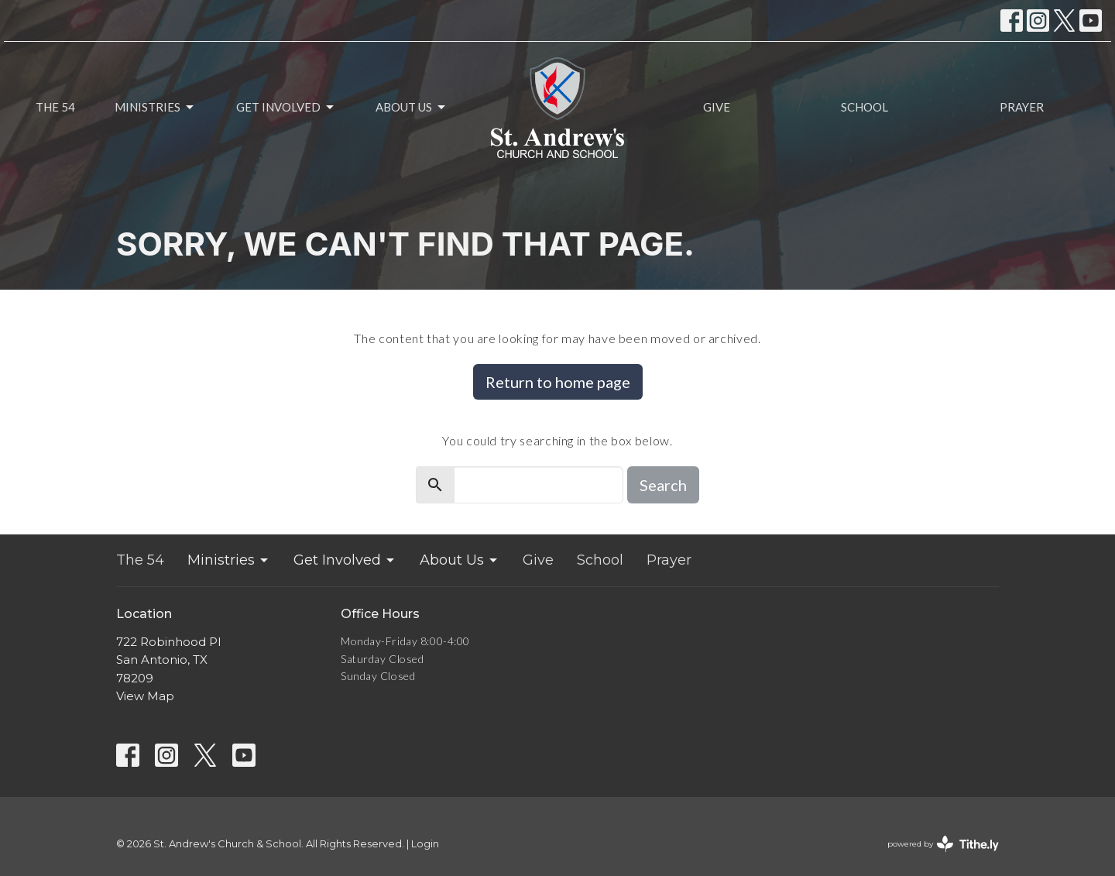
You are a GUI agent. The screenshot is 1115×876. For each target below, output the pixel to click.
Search (663, 485)
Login (425, 844)
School (864, 107)
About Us (412, 107)
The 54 (55, 107)
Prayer (1022, 107)
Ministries (155, 107)
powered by (943, 843)
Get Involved (286, 107)
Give (716, 107)
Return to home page (557, 382)
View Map (145, 696)
